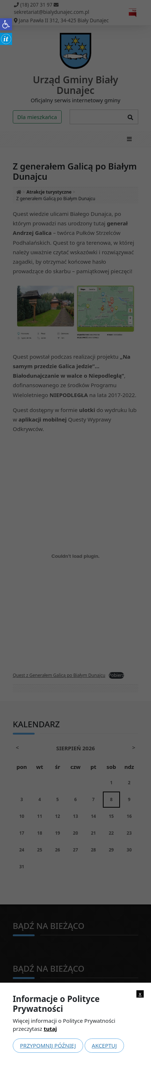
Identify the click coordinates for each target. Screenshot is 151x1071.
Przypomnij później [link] (48, 1045)
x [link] (140, 993)
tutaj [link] (50, 1028)
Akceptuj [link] (104, 1045)
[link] (6, 24)
